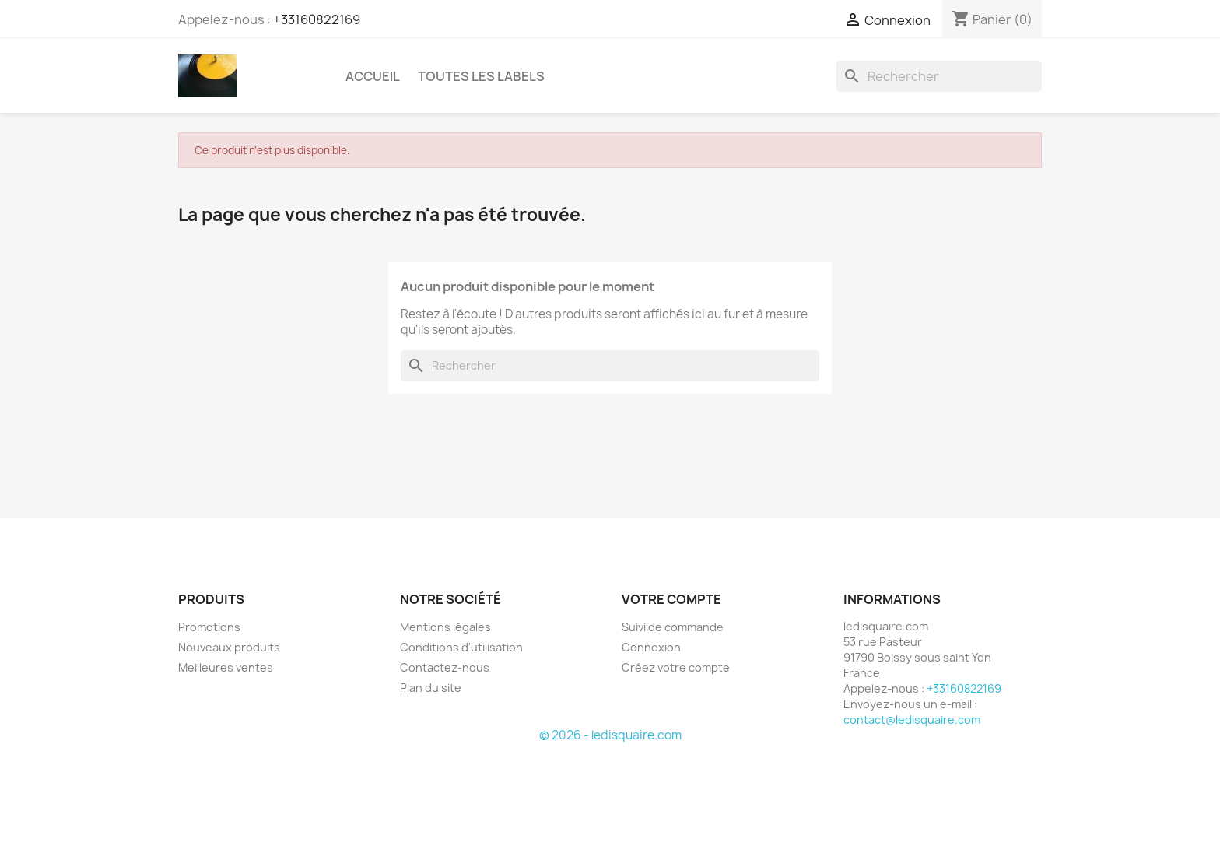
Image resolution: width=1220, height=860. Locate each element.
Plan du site (430, 687)
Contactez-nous (444, 667)
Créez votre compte (676, 667)
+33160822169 (316, 19)
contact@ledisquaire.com (911, 719)
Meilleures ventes (225, 667)
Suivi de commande (673, 627)
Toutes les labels (481, 76)
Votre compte (671, 599)
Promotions (209, 627)
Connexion (651, 647)
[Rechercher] (939, 76)
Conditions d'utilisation (461, 647)
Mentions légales (445, 627)
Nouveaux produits (229, 647)
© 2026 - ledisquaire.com (610, 735)
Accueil (372, 76)
